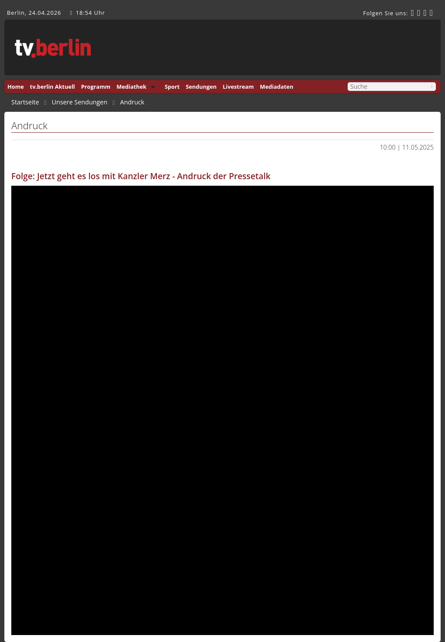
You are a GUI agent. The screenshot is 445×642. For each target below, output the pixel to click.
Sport (172, 86)
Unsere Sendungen (79, 102)
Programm (95, 86)
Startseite (25, 102)
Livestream (238, 86)
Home (15, 86)
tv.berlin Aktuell (52, 86)
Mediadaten (276, 86)
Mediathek (131, 86)
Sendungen (201, 86)
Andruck (132, 102)
